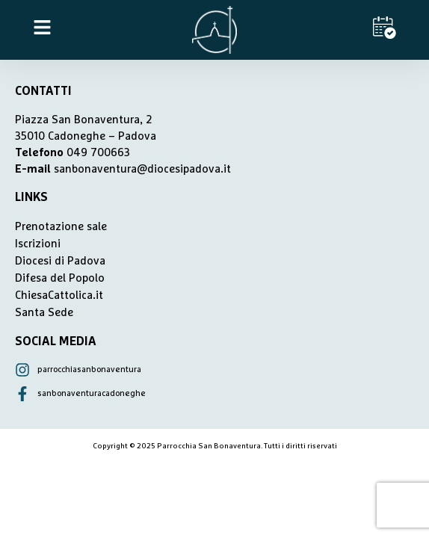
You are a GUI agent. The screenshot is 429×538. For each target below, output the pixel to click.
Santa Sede (44, 312)
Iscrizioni (38, 244)
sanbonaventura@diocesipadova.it (142, 169)
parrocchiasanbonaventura (89, 369)
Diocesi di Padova (60, 261)
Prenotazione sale (61, 226)
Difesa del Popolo (60, 278)
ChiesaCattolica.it (59, 295)
